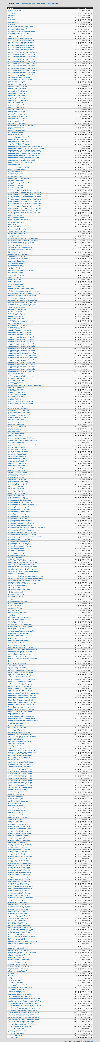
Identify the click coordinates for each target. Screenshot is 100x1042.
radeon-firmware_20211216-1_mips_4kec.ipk (19, 734)
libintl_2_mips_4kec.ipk (14, 431)
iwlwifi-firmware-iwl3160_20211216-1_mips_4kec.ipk (21, 346)
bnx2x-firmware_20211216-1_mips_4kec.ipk (19, 137)
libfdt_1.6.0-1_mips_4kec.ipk (15, 422)
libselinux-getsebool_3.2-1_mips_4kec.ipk (18, 516)
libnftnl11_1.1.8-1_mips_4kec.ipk (16, 465)
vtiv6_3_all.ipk (11, 977)
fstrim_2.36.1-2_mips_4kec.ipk (15, 279)
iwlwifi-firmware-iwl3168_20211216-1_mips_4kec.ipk (21, 348)
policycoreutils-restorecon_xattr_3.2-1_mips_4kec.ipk (22, 679)
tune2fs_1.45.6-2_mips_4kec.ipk (16, 922)
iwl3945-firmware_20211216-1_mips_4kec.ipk (19, 332)
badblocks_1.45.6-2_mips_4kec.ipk (17, 127)
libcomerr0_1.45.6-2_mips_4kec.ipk (17, 394)
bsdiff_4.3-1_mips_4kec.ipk (15, 164)
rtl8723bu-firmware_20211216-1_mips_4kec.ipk (20, 782)
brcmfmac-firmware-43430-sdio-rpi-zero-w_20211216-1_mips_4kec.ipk (26, 148)
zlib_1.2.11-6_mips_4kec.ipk (15, 1035)
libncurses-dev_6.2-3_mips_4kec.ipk (17, 456)
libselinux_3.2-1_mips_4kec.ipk (16, 548)
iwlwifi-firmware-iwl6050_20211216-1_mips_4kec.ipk (21, 359)
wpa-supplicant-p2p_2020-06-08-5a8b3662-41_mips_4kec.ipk (23, 1007)
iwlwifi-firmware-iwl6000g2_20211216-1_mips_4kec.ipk (22, 353)
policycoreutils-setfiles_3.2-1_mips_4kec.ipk (19, 688)
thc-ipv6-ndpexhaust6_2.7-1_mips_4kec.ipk (19, 892)
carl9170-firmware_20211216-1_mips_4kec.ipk (19, 178)
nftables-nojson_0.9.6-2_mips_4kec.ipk (18, 640)
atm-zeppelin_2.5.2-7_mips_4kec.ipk (17, 123)
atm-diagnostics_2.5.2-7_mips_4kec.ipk (18, 100)
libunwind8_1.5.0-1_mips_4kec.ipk (16, 573)
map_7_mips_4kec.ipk (13, 610)
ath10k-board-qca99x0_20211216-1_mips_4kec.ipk (21, 51)
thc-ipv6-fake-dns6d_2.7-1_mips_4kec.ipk (18, 847)
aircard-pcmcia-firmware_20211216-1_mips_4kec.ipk (21, 31)
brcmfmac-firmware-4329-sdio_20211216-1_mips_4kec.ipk (23, 144)
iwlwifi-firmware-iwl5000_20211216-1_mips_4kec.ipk (21, 350)
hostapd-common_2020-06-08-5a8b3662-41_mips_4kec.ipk (23, 297)
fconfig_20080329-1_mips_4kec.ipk (17, 261)
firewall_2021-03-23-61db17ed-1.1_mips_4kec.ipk (20, 270)
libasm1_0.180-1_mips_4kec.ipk (16, 378)
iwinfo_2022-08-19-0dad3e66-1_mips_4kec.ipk (19, 330)
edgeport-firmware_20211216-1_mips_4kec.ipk (20, 247)
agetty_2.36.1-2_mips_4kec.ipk (16, 29)
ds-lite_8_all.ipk (12, 224)
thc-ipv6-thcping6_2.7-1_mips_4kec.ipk (18, 909)
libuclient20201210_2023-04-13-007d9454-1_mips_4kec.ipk (23, 571)
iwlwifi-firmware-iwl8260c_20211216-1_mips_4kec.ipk (21, 366)
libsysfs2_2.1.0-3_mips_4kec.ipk (16, 559)
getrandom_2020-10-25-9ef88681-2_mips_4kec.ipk (21, 288)
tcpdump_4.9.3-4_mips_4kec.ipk (16, 819)
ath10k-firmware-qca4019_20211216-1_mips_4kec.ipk (21, 54)
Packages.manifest (13, 22)
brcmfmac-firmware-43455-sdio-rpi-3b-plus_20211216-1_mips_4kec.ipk (26, 151)
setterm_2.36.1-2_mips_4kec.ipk (16, 794)
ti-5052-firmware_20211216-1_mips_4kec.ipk (19, 916)
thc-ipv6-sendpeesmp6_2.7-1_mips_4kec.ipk (19, 906)
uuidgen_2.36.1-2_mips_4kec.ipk (16, 957)
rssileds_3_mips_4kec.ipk (14, 759)
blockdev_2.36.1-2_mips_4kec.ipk (16, 134)
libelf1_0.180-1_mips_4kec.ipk (15, 399)
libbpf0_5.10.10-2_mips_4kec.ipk (16, 387)
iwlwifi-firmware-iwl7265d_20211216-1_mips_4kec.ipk (21, 364)
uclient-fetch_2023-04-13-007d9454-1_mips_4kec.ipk (21, 936)
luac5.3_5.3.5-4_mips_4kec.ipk (15, 607)
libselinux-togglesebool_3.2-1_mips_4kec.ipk (19, 545)
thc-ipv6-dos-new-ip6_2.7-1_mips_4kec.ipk (19, 839)
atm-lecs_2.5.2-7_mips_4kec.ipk (16, 107)
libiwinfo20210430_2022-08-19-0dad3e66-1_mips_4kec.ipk (23, 440)
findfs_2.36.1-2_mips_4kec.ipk (15, 268)
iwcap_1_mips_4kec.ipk (14, 329)
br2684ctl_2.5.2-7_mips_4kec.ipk (16, 143)
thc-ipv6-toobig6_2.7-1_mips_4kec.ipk (17, 911)
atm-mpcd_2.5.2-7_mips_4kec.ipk (16, 111)
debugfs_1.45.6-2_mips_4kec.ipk (16, 213)
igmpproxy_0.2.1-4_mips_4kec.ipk (16, 313)
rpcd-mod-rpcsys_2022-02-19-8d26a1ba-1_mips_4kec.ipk (22, 753)
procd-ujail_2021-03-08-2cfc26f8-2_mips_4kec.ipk (20, 722)
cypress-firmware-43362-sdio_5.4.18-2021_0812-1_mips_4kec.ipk (24, 194)
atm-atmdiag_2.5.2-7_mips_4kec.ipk (17, 84)
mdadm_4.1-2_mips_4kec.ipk (15, 615)
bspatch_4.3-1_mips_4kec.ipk (15, 166)
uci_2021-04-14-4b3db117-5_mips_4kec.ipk (19, 932)
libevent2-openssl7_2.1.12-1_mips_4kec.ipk (19, 412)
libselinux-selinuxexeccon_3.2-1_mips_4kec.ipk (20, 539)
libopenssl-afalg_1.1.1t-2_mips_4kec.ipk (18, 479)
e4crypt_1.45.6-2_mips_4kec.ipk (16, 235)
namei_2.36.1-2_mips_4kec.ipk (16, 635)
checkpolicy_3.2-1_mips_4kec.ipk (16, 185)
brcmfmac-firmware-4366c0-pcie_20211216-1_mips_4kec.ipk (23, 159)
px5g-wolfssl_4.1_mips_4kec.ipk (16, 729)
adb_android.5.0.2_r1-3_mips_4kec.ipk (18, 28)
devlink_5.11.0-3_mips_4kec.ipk (16, 215)
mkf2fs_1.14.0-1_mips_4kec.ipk (16, 619)
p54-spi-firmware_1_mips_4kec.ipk (17, 663)
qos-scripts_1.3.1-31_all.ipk (15, 730)
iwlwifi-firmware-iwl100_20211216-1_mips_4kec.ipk (21, 337)
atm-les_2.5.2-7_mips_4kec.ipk (16, 109)
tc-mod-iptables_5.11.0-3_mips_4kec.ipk (18, 814)
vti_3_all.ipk (11, 973)
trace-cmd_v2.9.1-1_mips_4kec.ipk (17, 920)
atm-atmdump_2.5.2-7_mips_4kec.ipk (17, 86)
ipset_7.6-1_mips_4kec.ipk (14, 323)
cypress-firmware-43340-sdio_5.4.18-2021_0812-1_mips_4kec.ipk (24, 192)
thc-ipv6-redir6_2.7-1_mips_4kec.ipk (17, 900)
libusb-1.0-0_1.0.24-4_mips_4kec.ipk (17, 575)
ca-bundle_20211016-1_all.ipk (15, 173)
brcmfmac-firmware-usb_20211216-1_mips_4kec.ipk (21, 160)
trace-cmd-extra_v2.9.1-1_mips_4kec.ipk (18, 918)
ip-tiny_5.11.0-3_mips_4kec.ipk (16, 318)
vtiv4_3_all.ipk (11, 975)
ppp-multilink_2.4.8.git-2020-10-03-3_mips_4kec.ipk (21, 704)
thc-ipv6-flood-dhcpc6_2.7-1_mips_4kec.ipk (19, 865)
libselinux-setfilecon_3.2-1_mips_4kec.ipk (18, 543)
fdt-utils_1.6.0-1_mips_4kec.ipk (16, 265)
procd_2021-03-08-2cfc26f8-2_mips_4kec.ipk (19, 723)
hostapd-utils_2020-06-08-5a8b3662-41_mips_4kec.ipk (22, 302)
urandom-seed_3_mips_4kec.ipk (16, 948)
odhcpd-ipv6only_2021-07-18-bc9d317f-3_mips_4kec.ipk (22, 649)
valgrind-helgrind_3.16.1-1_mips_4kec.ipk (18, 966)
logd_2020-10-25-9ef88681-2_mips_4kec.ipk (19, 589)
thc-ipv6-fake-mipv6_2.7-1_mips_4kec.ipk (18, 851)
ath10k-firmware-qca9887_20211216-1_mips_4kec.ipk (21, 61)
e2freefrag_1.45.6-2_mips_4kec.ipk (17, 231)
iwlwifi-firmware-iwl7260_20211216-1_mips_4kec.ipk (21, 360)
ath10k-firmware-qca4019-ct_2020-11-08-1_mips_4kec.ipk (22, 52)
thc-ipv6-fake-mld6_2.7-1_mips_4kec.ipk (18, 854)
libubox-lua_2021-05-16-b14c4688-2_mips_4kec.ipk (21, 560)
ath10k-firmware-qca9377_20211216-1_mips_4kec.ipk (21, 58)
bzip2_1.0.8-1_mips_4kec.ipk (15, 171)
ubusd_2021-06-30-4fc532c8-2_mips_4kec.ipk (19, 927)
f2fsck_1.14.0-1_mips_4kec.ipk (16, 260)
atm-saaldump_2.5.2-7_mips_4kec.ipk (17, 113)
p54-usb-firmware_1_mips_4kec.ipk (17, 665)
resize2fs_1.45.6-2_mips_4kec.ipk (16, 745)
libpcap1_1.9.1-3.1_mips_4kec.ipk (16, 486)
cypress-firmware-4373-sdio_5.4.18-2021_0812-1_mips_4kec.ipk (24, 208)
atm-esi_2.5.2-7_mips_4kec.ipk (16, 102)
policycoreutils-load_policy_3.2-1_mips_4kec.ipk (20, 672)
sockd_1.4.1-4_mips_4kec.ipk (15, 798)
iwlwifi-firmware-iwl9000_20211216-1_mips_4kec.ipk (21, 369)
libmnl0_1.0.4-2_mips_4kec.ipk (16, 452)
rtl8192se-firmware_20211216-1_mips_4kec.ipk (20, 777)
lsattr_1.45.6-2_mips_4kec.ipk (15, 596)
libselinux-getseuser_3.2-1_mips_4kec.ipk (18, 518)
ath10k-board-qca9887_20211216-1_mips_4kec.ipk (21, 44)
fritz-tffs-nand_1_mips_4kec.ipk (16, 275)
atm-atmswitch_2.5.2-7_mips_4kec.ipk (17, 91)
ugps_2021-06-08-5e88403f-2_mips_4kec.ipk (19, 938)
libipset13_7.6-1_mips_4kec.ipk (16, 433)
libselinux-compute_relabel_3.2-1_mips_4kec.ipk (20, 506)
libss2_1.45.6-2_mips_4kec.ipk (15, 557)
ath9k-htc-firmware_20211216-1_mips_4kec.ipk (20, 79)
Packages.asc (11, 19)
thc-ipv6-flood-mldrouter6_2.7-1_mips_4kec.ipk (20, 870)
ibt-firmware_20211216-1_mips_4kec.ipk (18, 309)
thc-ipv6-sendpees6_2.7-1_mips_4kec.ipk (18, 904)
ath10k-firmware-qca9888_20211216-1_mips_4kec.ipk (21, 65)
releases (24, 4)
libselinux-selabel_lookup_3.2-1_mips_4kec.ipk (20, 529)
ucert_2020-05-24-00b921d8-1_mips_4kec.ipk (19, 931)
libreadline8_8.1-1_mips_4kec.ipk (16, 497)
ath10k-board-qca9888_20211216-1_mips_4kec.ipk (21, 45)
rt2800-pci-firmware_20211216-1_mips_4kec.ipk (20, 761)
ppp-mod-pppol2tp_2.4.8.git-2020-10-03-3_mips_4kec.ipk (22, 699)
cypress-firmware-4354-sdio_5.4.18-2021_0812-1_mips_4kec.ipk (24, 201)
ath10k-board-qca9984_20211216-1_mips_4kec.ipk (21, 49)
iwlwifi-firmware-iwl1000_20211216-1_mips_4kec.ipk (21, 336)
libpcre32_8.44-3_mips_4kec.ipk (16, 490)
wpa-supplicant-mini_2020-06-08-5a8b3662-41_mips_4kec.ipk (23, 1003)
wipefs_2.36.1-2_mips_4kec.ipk (16, 985)
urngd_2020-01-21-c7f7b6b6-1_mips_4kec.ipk (19, 950)
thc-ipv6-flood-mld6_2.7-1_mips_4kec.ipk (18, 869)
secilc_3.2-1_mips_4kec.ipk (15, 791)
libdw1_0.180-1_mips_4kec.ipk (15, 398)
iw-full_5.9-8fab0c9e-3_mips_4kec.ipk (17, 325)
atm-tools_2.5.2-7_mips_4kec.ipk (16, 120)
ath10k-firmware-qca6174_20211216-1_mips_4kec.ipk (21, 56)
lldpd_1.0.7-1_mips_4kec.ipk (15, 587)
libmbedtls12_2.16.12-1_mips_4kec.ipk (18, 451)
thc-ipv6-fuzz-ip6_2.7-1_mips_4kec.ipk (18, 883)
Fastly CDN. (89, 1041)
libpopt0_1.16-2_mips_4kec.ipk (16, 495)
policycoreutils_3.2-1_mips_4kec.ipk (17, 691)
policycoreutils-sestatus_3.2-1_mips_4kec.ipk (19, 686)
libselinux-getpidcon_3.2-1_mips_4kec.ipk (18, 514)
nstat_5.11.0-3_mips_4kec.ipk (15, 644)
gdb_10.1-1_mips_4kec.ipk (14, 281)
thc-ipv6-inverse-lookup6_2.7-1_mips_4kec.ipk (20, 888)
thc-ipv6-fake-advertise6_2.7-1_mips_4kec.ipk (19, 844)
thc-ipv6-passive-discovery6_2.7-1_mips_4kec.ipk (21, 897)
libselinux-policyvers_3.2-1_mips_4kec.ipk (19, 522)
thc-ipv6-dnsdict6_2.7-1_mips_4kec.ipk (18, 835)
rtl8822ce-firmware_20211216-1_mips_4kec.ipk (20, 787)
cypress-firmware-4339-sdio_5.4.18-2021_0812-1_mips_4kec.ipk (24, 196)
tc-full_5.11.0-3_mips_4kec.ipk (15, 812)
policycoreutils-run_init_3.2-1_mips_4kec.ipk (19, 681)
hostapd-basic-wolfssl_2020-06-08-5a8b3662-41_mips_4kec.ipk (24, 293)
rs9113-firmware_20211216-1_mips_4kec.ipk (19, 757)
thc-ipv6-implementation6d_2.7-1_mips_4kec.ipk (20, 886)
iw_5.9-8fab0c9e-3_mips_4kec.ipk (16, 327)
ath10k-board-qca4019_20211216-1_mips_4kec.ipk (21, 40)
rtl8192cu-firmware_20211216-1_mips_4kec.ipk (20, 771)
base (59, 4)
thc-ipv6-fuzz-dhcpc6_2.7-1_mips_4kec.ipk (19, 879)
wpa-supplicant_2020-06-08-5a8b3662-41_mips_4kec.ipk (22, 1010)
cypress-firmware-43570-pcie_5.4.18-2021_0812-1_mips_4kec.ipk (24, 206)
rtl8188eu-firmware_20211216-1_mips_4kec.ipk (20, 768)
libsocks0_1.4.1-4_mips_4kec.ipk (16, 555)
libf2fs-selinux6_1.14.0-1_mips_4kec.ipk (18, 417)
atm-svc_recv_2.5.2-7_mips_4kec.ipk (17, 116)
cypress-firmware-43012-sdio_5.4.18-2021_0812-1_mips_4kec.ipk (24, 190)
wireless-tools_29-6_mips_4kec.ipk (17, 991)
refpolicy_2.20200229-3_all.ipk (15, 739)
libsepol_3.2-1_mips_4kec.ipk (15, 552)
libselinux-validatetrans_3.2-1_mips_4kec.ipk (19, 546)
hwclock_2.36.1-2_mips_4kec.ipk (16, 307)
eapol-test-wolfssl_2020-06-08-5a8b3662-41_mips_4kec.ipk (23, 240)
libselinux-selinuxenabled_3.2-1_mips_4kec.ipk (20, 538)
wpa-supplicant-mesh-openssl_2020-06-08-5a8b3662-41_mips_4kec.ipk (26, 1000)
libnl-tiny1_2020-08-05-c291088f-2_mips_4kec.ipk (20, 474)
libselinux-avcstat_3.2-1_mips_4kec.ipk (18, 499)
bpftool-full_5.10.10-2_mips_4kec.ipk (17, 139)
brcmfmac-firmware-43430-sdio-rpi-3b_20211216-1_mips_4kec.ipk (25, 146)
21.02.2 (32, 4)
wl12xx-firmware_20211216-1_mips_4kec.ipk (19, 992)
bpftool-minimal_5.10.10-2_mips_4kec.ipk (18, 141)
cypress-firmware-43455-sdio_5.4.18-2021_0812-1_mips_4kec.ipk (24, 199)
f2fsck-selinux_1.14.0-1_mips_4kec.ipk (18, 258)
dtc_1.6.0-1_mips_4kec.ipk (14, 226)
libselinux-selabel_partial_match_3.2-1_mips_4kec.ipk (22, 532)
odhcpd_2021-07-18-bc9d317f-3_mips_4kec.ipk (20, 651)
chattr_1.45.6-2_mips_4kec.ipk (15, 183)
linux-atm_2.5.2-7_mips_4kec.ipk (16, 585)
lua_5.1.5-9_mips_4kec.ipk (14, 605)
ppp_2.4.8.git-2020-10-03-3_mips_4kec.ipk (18, 706)
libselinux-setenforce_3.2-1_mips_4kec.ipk (19, 541)
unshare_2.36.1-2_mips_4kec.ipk (16, 946)
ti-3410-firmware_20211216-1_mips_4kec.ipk (19, 915)
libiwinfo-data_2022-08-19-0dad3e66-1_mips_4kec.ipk (21, 437)
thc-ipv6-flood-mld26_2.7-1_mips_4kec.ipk (19, 867)
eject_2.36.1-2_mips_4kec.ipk (15, 251)
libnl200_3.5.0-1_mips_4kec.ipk (16, 476)
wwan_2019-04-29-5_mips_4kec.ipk (17, 1030)
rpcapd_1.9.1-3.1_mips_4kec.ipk (16, 748)
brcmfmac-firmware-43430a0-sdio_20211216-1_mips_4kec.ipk (24, 150)
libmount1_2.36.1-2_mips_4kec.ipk (17, 454)
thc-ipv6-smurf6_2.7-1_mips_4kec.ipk (17, 908)
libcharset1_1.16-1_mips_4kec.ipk (16, 392)
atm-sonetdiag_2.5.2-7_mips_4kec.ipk (17, 114)
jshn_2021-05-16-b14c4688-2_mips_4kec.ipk (19, 375)
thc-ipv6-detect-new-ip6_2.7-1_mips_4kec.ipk (19, 831)
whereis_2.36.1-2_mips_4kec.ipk (16, 982)
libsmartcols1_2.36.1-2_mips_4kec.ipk (17, 553)
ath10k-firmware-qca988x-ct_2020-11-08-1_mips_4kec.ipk (22, 67)
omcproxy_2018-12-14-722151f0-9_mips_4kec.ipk (20, 654)
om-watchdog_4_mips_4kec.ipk (16, 653)
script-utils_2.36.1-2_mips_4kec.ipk (17, 789)
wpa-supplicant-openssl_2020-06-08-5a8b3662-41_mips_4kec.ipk (24, 1005)
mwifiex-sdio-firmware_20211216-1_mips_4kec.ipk (21, 631)
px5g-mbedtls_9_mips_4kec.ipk (16, 725)
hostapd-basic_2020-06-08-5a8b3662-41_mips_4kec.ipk (22, 295)
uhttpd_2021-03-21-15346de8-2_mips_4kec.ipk (20, 943)
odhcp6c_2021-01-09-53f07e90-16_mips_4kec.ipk (20, 647)
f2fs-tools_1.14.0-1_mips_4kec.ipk (16, 256)
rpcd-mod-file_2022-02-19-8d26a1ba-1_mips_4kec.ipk (21, 750)
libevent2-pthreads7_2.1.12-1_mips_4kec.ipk (19, 414)
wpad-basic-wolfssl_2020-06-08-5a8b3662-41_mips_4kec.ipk (23, 1014)
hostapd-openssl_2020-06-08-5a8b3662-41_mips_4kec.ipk (23, 300)
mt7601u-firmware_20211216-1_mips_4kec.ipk (20, 624)
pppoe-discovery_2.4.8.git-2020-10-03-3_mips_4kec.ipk (22, 709)
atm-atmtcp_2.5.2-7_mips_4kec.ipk (17, 93)
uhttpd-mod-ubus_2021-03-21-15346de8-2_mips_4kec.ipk (22, 941)
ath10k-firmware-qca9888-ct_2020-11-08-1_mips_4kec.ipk (22, 63)
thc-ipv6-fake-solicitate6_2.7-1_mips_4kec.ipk (19, 861)
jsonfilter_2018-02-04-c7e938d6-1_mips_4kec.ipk (20, 376)
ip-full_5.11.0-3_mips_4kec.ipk (15, 316)
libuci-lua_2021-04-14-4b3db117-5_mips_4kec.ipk (20, 568)
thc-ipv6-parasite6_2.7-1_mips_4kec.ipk (18, 895)
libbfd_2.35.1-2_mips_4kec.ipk (15, 382)
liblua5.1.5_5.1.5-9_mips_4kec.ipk (16, 447)
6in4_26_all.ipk (11, 12)
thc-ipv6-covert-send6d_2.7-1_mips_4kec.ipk (19, 828)
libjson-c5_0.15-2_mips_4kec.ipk (16, 442)
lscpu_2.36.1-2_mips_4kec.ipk (15, 599)
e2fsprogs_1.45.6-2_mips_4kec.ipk (17, 233)
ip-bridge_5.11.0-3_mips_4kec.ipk (16, 314)
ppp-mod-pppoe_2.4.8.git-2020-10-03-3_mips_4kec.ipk (22, 697)
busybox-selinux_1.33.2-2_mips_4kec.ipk (18, 167)
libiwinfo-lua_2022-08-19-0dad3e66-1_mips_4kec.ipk (21, 438)
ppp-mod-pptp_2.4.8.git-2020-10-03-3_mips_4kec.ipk (21, 700)
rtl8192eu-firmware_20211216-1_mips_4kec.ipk (20, 775)
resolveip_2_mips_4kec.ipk (15, 746)
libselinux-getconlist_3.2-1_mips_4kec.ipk (18, 507)
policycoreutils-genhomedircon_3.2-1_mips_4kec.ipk (21, 670)
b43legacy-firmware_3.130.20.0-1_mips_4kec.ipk (20, 125)
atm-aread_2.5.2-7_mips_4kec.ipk (16, 81)
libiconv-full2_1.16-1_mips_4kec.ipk (17, 426)
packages (41, 4)
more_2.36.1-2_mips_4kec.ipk (15, 621)
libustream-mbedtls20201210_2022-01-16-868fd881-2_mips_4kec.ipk (25, 576)
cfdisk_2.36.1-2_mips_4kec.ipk (16, 180)
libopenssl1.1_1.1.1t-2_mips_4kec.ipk (17, 484)
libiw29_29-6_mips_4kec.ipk (15, 435)
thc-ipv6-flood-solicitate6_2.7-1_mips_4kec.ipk (20, 876)
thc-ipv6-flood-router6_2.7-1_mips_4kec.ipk (19, 874)
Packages (10, 17)
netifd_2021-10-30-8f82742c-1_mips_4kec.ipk (19, 637)
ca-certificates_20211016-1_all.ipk (16, 175)
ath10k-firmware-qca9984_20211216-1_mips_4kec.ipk (21, 72)
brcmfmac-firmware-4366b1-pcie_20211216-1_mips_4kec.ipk (23, 157)
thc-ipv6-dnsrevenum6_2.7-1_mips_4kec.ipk (19, 837)
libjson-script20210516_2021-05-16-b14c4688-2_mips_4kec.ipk (24, 444)
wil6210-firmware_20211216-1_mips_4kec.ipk (19, 984)
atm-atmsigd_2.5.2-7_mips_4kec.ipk (17, 90)
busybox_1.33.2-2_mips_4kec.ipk (16, 169)
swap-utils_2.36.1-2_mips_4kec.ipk (17, 807)
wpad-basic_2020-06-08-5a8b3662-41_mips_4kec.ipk (21, 1016)
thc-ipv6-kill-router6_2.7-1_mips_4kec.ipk (18, 890)
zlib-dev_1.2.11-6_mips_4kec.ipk (16, 1033)
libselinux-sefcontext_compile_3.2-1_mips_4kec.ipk (21, 523)
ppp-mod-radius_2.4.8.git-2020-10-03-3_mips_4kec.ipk (22, 702)
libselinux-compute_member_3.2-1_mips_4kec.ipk (21, 504)
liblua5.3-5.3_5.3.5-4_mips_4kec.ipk (17, 449)
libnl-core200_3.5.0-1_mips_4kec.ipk (17, 467)
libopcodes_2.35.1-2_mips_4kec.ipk (17, 477)
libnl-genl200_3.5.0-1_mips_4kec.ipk (17, 468)
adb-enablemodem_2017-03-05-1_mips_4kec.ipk (20, 26)
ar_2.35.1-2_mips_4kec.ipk (14, 36)
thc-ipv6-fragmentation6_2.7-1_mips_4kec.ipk (19, 877)
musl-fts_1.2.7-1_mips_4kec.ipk (16, 628)
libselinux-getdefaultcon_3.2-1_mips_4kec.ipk (19, 509)
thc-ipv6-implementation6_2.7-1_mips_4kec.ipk (20, 885)
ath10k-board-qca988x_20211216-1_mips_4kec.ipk (21, 47)
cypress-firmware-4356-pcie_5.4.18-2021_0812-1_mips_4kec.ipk (24, 203)
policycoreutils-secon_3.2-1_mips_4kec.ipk (19, 683)
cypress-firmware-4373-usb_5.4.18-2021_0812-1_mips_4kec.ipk (24, 210)
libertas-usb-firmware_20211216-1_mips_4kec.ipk (20, 405)
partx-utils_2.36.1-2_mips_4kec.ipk (17, 667)
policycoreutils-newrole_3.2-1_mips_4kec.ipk (19, 674)
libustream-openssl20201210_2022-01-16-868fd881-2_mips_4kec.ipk (25, 578)
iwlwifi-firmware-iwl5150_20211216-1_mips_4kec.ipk (21, 352)
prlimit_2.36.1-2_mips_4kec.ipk (16, 715)
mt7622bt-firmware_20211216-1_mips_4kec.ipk (20, 626)
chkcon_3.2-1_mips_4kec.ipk (15, 187)
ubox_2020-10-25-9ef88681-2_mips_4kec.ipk (19, 923)
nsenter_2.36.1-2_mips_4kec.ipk (16, 642)
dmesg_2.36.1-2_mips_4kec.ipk (16, 217)
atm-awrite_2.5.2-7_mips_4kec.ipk (16, 95)
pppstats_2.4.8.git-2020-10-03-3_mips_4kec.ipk (20, 711)
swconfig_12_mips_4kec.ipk (15, 808)
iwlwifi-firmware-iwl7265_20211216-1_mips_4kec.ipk (21, 362)
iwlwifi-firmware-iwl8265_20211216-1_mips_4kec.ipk (21, 368)
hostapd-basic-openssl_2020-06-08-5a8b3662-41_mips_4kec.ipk (24, 291)
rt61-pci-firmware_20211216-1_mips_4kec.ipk (19, 764)
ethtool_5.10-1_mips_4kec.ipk (15, 252)
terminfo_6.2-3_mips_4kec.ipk (15, 821)
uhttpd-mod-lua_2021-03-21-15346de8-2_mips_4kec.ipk (22, 939)
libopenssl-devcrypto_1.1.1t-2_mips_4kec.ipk (19, 483)
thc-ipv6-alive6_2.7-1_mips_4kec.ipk (17, 824)
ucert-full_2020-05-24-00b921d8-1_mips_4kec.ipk (20, 929)
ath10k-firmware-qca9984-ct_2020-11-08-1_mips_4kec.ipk (22, 70)
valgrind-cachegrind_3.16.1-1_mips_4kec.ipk (19, 961)
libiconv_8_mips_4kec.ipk (14, 428)
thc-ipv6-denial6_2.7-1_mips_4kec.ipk (17, 830)
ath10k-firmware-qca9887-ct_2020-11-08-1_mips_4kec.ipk (22, 59)
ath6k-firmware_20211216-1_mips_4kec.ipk (19, 77)
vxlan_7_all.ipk (11, 978)
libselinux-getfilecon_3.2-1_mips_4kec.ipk (18, 513)
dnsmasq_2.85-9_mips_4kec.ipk (16, 222)
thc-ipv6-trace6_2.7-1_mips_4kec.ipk (17, 913)
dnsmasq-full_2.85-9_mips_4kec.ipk (17, 221)
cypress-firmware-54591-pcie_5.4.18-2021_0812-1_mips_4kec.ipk (24, 212)
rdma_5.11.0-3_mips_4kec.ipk (15, 738)
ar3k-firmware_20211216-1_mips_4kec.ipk (18, 35)
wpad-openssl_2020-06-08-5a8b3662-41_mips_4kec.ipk (22, 1023)
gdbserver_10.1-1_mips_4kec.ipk (16, 283)
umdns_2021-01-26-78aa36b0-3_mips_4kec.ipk (20, 945)
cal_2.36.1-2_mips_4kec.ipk (15, 176)
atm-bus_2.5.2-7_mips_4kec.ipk (16, 97)
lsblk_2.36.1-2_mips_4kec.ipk (15, 598)
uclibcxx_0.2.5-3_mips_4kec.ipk (16, 934)
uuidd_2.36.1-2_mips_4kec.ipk (15, 955)
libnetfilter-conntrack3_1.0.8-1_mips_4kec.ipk (19, 460)
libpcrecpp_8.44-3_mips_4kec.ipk (16, 493)
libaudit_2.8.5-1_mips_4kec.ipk (16, 380)
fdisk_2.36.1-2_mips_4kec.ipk (15, 263)
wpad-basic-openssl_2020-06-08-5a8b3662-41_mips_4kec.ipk (23, 1012)
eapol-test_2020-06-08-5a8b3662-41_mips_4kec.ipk (21, 242)
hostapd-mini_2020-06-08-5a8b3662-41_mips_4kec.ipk (22, 299)
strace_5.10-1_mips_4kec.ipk (15, 805)
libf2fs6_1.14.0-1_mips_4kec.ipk (16, 419)
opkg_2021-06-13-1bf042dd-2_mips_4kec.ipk (19, 660)
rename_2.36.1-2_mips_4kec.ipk (16, 743)
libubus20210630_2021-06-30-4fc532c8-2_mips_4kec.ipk (22, 566)
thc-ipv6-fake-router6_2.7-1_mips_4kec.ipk (19, 860)
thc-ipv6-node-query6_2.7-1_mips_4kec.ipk (19, 893)
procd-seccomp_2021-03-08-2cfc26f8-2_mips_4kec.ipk (22, 716)
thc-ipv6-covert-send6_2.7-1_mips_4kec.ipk (19, 826)
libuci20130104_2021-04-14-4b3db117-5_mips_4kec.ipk (22, 569)
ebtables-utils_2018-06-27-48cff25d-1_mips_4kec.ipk (21, 244)
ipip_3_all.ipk (11, 320)
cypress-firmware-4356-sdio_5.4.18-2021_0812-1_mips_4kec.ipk (24, 205)
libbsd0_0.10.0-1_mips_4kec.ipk (16, 389)
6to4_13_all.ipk (11, 15)
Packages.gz (11, 20)
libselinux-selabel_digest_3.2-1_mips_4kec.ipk (20, 525)
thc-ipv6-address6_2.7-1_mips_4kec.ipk (18, 823)
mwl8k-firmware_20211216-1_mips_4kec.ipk (19, 633)
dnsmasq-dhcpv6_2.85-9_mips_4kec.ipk (18, 219)
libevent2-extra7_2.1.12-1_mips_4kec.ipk (18, 410)
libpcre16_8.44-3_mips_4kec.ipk (16, 488)
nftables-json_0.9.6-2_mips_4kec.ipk (17, 638)
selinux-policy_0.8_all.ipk (14, 792)
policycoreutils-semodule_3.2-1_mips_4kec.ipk (20, 684)
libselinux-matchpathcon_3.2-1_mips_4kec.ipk (20, 520)
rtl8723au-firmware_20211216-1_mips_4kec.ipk (20, 780)
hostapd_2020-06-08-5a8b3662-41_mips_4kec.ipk (20, 306)
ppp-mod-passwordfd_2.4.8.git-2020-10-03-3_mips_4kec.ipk (23, 693)
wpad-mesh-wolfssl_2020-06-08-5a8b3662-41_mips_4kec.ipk (23, 1019)
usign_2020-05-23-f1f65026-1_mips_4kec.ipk (19, 954)
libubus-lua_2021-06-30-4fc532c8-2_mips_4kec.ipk (21, 564)
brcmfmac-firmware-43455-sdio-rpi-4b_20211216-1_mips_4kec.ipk (25, 153)
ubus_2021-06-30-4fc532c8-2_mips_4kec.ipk (19, 925)
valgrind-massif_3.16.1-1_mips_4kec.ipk (18, 968)
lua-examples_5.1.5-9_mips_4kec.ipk (17, 601)
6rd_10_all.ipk (11, 13)
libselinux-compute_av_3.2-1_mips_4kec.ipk (19, 500)
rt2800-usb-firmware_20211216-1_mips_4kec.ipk (20, 762)
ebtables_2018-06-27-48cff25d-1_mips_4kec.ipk (20, 245)
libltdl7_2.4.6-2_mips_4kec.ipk (15, 445)
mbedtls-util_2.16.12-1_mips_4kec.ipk (17, 612)
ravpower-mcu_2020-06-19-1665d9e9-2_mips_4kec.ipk (22, 736)
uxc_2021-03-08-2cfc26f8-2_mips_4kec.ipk (19, 959)
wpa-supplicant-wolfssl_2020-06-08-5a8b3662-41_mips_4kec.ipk (24, 1008)
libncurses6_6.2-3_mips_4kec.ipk (16, 458)
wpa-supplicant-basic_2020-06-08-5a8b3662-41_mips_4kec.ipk (24, 998)
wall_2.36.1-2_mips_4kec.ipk (15, 980)
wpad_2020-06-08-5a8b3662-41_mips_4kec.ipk (20, 1026)
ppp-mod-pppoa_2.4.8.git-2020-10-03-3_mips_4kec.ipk (22, 695)
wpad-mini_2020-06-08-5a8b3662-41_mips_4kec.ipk (21, 1021)
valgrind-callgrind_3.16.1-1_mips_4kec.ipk (19, 962)
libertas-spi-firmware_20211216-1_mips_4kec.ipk (20, 403)
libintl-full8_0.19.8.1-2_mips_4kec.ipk (17, 430)
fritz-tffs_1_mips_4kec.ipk (14, 277)
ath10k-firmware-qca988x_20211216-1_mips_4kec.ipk (21, 68)
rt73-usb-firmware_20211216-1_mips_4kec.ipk (19, 766)
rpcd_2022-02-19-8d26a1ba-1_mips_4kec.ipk (19, 755)
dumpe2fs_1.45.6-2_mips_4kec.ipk (17, 228)
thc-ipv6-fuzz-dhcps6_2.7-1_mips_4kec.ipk (19, 881)
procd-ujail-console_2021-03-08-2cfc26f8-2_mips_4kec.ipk (23, 720)
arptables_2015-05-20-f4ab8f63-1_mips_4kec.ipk (20, 38)
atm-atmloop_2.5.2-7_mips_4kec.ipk (17, 88)
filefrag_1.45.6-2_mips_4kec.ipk (16, 267)
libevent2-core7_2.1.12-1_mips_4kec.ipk (18, 408)
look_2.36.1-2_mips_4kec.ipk (15, 592)
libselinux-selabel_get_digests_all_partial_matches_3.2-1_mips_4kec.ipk (26, 527)
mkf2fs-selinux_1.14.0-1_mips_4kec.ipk (18, 617)
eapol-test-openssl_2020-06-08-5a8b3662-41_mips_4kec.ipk (23, 238)
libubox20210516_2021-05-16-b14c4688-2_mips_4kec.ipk (22, 562)
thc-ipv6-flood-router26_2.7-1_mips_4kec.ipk (19, 872)
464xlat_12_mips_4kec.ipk (14, 10)
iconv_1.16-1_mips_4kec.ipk (15, 311)
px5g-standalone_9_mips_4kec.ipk (17, 727)
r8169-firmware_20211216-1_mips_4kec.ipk (19, 732)
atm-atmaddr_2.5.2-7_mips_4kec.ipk (17, 82)
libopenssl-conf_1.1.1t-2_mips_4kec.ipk (18, 481)
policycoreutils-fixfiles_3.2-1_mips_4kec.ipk (19, 669)
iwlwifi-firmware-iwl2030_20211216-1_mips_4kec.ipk (21, 345)
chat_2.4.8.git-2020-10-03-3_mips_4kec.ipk (19, 182)
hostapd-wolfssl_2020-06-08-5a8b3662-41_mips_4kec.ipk (22, 304)
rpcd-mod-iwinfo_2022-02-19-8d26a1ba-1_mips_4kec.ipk (22, 752)
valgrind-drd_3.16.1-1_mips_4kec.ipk (17, 964)
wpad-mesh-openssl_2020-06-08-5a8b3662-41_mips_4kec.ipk (23, 1017)
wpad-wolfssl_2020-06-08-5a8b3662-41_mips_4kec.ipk (22, 1024)
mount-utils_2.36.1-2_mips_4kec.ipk (17, 622)
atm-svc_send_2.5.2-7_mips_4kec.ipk (17, 118)
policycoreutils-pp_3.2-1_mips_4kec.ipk (18, 677)
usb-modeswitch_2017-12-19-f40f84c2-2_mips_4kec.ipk (22, 952)
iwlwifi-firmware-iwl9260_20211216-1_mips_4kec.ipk (21, 371)
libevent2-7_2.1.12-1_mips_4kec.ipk (17, 406)
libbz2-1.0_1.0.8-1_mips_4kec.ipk (16, 391)
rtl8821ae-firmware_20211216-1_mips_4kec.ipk (20, 784)
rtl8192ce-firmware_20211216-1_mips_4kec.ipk (20, 769)
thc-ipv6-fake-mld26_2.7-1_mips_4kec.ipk (18, 853)
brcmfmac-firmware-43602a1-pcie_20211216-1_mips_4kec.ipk (24, 155)
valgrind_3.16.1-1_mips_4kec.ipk (16, 971)
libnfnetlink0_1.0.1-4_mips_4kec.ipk (17, 463)
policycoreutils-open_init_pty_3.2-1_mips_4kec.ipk (21, 676)
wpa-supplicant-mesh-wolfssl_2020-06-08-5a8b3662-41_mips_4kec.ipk (26, 1001)
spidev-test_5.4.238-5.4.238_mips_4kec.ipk (19, 801)
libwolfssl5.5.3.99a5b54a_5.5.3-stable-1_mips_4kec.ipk (22, 584)
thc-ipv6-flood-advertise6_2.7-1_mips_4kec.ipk (20, 863)
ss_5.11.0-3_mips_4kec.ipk (15, 803)
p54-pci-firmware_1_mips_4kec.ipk (17, 661)
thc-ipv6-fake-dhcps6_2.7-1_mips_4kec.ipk (19, 846)
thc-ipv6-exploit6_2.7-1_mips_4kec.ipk (18, 842)
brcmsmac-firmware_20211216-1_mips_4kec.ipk (20, 162)
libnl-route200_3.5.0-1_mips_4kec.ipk (17, 472)
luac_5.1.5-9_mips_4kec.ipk (15, 608)
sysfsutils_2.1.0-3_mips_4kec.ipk (16, 810)
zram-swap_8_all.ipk (13, 1037)
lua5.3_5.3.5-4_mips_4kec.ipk (15, 603)
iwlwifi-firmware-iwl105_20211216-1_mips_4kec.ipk (21, 339)
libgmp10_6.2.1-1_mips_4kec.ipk (16, 424)
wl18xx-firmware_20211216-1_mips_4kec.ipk (19, 994)
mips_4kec (51, 4)
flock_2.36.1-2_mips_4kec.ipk (15, 272)
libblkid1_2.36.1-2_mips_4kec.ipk (16, 383)
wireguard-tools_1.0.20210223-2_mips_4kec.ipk (20, 987)
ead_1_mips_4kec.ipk (13, 237)
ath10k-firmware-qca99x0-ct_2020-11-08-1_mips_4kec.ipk (22, 74)
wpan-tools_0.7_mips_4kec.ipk (16, 1028)
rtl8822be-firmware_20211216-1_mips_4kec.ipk (20, 785)
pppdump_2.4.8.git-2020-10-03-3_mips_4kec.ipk (20, 707)
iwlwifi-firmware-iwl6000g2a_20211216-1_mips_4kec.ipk (22, 355)
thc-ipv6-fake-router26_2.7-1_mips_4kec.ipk (19, 858)
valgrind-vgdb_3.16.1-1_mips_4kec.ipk (18, 970)
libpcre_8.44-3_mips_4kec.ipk (15, 491)
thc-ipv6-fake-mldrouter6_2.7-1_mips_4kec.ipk (20, 856)
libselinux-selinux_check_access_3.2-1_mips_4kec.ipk (22, 534)
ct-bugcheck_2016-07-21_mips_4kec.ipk (18, 189)
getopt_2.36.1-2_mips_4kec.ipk (16, 286)
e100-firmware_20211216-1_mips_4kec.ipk (19, 229)
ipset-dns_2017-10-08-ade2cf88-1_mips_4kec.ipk (20, 321)
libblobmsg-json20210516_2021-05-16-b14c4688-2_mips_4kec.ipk (24, 385)
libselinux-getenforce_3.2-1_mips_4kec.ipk (19, 511)
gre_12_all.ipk (11, 290)
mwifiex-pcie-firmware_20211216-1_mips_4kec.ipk (21, 630)
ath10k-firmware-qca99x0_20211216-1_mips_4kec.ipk (21, 75)
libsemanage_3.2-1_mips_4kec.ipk (16, 550)
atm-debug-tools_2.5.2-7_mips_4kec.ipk (18, 98)
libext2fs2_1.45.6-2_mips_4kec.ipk (16, 415)
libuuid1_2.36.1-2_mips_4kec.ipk (16, 582)
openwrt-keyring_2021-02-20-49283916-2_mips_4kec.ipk (22, 658)
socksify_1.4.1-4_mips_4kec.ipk (16, 800)
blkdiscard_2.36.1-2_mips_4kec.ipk (17, 130)
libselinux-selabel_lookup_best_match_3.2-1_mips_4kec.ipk (23, 530)
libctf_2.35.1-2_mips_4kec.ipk (15, 396)
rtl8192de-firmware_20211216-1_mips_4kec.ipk (20, 773)
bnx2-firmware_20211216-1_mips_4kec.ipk (19, 136)
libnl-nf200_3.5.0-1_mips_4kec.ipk (16, 470)
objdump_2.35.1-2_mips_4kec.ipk (16, 645)
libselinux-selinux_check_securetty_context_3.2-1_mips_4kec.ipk (25, 536)
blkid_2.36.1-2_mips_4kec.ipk (15, 132)
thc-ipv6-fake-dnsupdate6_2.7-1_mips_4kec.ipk (20, 849)
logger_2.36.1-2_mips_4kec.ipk (16, 591)
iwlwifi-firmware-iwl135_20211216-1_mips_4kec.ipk (21, 341)
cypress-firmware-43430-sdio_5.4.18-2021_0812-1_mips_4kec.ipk (24, 198)
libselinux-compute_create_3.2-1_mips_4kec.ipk (20, 502)
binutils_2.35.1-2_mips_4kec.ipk (16, 129)
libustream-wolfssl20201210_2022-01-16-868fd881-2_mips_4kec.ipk (25, 580)
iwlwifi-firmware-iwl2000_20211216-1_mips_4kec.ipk (21, 343)
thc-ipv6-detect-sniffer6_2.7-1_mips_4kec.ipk (19, 833)
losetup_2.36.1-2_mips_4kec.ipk (16, 594)
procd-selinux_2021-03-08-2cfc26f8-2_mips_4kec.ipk (21, 718)
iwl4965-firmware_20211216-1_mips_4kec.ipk (19, 334)
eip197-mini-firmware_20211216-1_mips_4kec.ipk (20, 249)
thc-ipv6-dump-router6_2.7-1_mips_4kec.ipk (19, 840)
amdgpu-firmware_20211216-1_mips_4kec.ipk (19, 33)
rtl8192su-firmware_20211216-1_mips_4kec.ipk (20, 778)
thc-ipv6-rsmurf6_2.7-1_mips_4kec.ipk (18, 902)
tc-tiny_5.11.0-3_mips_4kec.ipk (16, 815)
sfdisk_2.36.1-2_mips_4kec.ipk (16, 796)
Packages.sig (11, 24)
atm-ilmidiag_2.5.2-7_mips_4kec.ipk (17, 105)
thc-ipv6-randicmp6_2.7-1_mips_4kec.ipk (18, 899)
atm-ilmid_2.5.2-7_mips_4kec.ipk (16, 104)
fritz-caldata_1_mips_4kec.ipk (15, 274)
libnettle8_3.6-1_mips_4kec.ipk (16, 461)
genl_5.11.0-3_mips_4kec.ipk (15, 284)
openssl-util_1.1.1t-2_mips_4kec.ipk (17, 656)
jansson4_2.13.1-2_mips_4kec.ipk (16, 373)
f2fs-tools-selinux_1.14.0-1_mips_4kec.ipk (18, 254)
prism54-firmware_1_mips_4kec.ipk (17, 713)
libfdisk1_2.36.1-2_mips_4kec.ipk (16, 421)
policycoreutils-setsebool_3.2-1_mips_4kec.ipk (20, 690)
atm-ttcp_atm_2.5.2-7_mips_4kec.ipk (17, 121)
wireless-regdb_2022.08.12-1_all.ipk (17, 989)
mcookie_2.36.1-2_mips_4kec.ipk (16, 614)
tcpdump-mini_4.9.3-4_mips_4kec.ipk (17, 817)
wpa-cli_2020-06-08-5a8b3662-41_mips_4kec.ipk (20, 996)
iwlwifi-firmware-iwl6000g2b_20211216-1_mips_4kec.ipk (22, 357)
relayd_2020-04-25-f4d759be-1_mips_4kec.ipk (19, 741)
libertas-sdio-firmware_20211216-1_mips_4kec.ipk (21, 401)
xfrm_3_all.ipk (11, 1031)
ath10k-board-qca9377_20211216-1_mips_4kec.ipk (21, 42)
